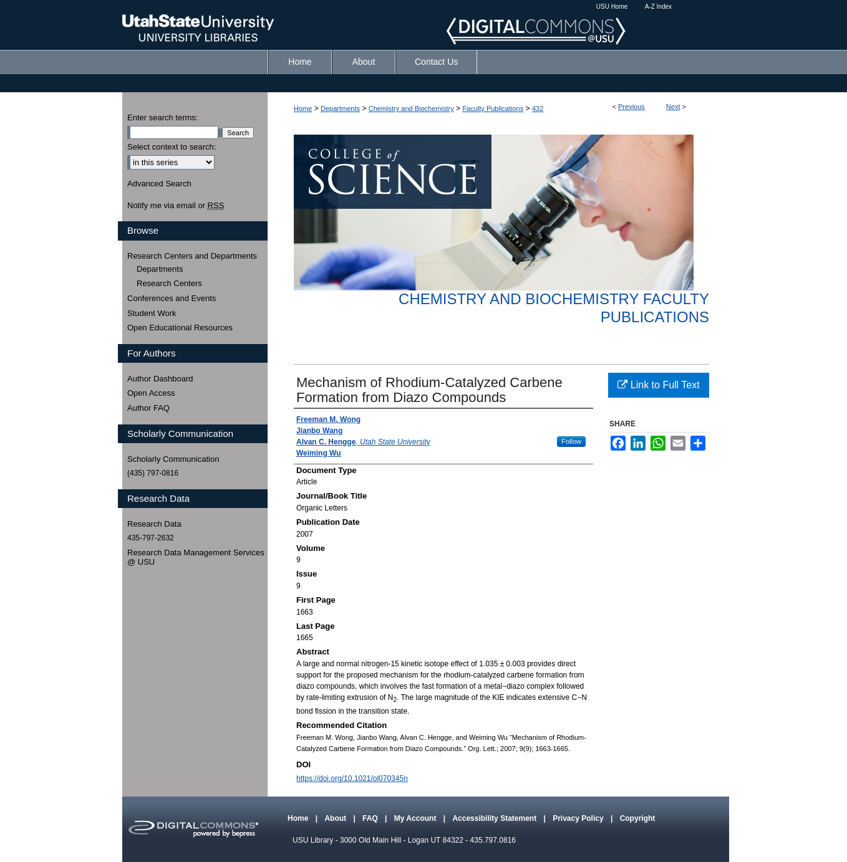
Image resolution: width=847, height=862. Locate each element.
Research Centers (169, 283)
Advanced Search (159, 183)
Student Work (152, 313)
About (336, 818)
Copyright (638, 818)
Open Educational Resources (180, 327)
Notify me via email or (175, 206)
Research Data (154, 524)
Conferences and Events (171, 298)
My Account (416, 818)
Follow (571, 441)
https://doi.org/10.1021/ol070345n (352, 778)
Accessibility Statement (495, 818)
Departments (340, 108)
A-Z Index (658, 6)
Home (303, 108)
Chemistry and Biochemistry (411, 108)
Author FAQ (148, 408)
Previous (631, 106)
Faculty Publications (492, 108)
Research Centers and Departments (192, 256)
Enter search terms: (162, 117)
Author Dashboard (160, 378)
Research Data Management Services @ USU (195, 557)
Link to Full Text (658, 385)
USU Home (612, 6)
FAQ (371, 818)
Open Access (151, 393)
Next (673, 106)
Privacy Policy (579, 818)
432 (537, 108)
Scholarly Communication (173, 459)
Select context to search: (171, 146)
